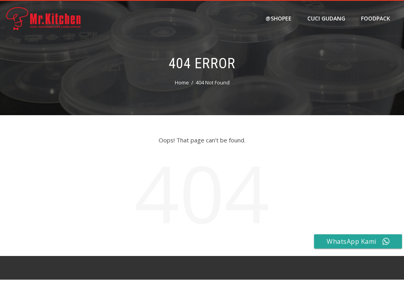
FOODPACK (375, 18)
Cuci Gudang (326, 18)
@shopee (279, 18)
